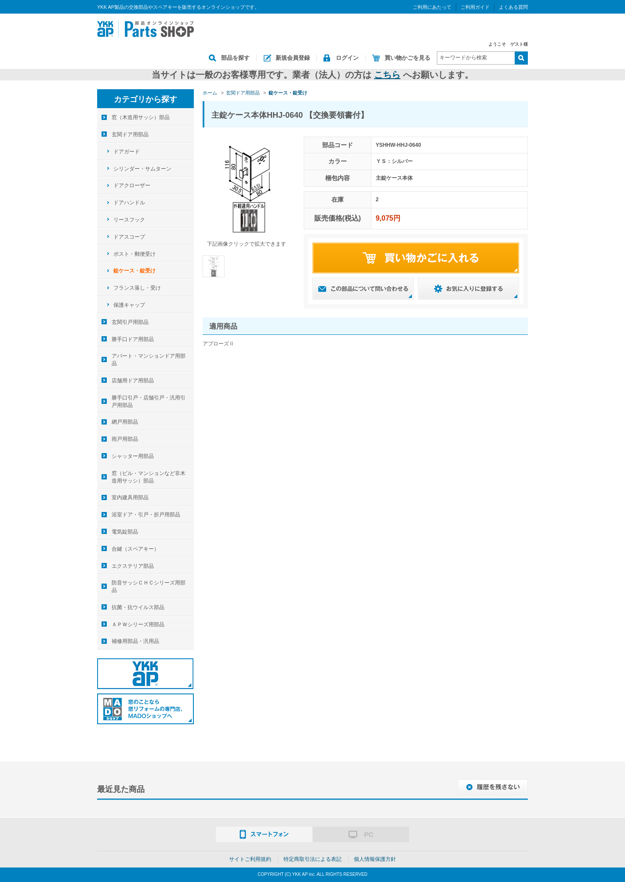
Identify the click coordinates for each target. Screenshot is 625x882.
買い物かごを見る (407, 57)
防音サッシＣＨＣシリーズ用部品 (148, 586)
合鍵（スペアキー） (135, 549)
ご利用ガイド (475, 7)
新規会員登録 (293, 57)
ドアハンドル (129, 203)
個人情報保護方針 (375, 859)
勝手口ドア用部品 (133, 339)
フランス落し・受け (137, 288)
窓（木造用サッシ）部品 (141, 117)
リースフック (129, 220)
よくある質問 (513, 7)
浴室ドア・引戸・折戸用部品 (146, 515)
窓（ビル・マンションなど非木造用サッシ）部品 (148, 477)
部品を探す (235, 57)
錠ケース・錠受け (134, 271)
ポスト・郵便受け (134, 254)
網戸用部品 (125, 422)
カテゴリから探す (145, 99)
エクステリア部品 (133, 566)
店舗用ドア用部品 (133, 380)
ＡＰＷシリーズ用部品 (138, 624)
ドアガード (126, 152)
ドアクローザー (131, 185)
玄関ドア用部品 (130, 134)
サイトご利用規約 (250, 859)
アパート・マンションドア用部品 (148, 360)
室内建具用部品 (130, 497)
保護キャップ (129, 305)
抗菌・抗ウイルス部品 (138, 607)
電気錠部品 (125, 532)
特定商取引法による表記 (312, 859)
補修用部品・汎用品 (135, 641)
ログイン (347, 57)
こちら (387, 75)
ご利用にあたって (432, 7)
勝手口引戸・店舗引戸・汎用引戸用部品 (148, 401)
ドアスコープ (129, 237)
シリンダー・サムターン (142, 169)
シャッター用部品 (133, 456)
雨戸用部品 (125, 439)
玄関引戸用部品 (130, 322)
